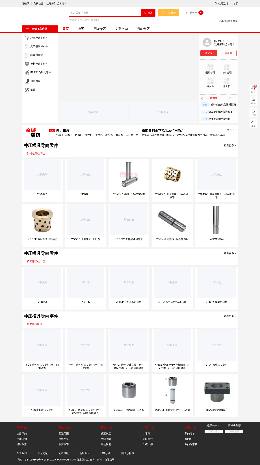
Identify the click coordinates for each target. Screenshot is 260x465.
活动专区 (143, 29)
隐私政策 (22, 444)
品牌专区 (99, 29)
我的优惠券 (191, 444)
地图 (81, 29)
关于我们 (22, 453)
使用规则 (22, 438)
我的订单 (190, 433)
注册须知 (22, 433)
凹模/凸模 (148, 444)
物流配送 (64, 438)
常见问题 (43, 453)
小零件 (146, 433)
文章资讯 (63, 453)
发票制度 (106, 433)
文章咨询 (121, 29)
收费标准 (64, 444)
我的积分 (190, 438)
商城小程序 (127, 453)
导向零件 (148, 438)
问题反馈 (106, 444)
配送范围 (64, 433)
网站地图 (106, 438)
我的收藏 (105, 453)
